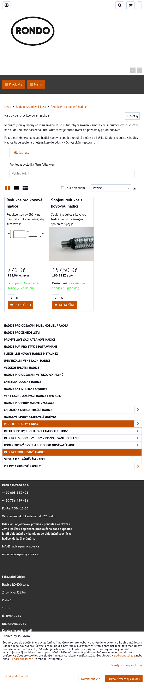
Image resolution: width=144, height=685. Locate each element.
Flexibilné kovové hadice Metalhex (31, 353)
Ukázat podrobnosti (15, 676)
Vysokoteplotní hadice (21, 368)
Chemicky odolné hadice (22, 382)
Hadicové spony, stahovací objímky (30, 417)
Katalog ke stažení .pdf (17, 630)
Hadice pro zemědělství (22, 332)
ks (13, 297)
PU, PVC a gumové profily (73, 466)
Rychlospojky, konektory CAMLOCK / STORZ (73, 431)
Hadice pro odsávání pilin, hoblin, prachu (36, 325)
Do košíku (20, 305)
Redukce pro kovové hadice (24, 452)
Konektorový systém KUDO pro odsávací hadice (73, 445)
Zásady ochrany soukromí (126, 665)
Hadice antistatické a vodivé (25, 389)
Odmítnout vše (90, 679)
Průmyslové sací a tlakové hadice (29, 339)
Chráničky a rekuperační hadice (73, 409)
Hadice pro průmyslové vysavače (29, 403)
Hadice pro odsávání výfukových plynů (33, 375)
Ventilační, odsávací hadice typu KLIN (32, 396)
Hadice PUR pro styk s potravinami (30, 346)
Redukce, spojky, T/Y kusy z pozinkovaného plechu (73, 438)
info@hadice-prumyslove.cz (20, 546)
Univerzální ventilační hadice (27, 361)
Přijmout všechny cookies (124, 679)
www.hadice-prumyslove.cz (20, 554)
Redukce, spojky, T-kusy (73, 423)
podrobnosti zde (124, 655)
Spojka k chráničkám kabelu (25, 459)
